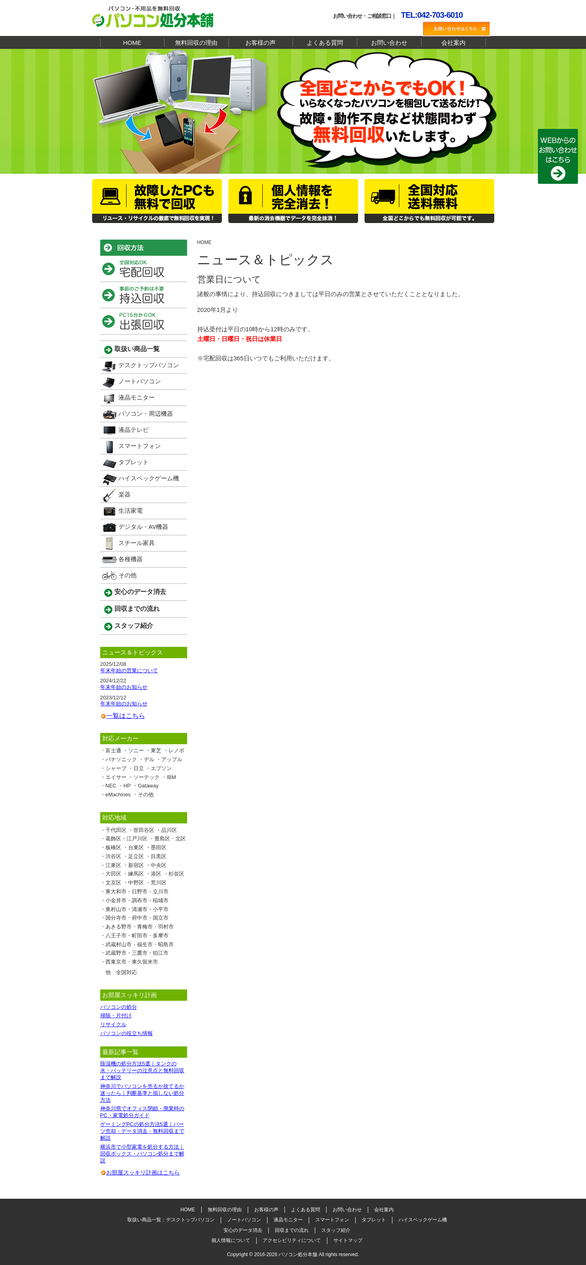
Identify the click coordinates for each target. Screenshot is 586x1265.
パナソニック (121, 759)
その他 (127, 575)
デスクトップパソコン (148, 365)
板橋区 (113, 847)
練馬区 (136, 874)
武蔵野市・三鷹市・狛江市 (137, 953)
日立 (138, 768)
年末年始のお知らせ (124, 687)
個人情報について (230, 1240)
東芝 (156, 750)
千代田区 (115, 830)
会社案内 (453, 42)
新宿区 (136, 865)
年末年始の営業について (129, 670)
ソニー (136, 750)
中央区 (159, 865)
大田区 (113, 874)
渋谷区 (113, 856)
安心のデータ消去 (140, 591)
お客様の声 (260, 42)
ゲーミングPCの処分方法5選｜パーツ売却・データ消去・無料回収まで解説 (142, 1131)
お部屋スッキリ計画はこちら (143, 1172)
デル (149, 759)
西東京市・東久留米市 (131, 962)
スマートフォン (139, 445)
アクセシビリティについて (292, 1240)
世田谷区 (143, 830)
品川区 (169, 830)
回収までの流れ (137, 608)
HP (127, 786)
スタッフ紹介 (133, 625)
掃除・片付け (116, 1015)
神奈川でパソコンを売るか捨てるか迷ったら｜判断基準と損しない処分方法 (142, 1093)
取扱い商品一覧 (137, 348)
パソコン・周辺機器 (145, 413)
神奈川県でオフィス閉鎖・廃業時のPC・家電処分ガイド (142, 1111)
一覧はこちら (125, 715)
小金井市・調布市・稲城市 (137, 900)
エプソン (161, 768)
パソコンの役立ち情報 (126, 1033)
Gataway (148, 786)
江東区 (113, 865)
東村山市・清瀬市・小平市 (137, 909)
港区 (156, 874)
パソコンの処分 (118, 1007)
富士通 (113, 750)
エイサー (115, 777)
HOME (132, 42)
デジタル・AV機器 (143, 526)
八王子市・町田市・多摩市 (137, 935)
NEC (110, 786)
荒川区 (159, 883)
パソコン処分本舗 (297, 1254)
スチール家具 (136, 542)
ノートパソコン (139, 381)
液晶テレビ (133, 429)
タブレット (133, 462)
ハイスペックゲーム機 (148, 478)
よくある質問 (325, 42)
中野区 (136, 883)
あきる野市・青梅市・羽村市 (139, 927)
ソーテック (146, 777)
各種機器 (130, 559)
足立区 (136, 856)
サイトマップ (348, 1240)
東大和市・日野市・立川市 (137, 891)
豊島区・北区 (170, 839)
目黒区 (159, 856)
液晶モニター (136, 397)
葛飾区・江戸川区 (126, 839)
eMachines (118, 794)
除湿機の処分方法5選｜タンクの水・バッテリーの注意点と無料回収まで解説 (142, 1070)
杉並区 (176, 874)
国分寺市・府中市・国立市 (137, 918)
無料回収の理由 (196, 42)
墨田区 (159, 847)
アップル (171, 759)
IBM (171, 777)
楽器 (124, 494)
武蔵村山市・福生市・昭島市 (139, 944)
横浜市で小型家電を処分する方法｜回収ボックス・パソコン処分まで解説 (142, 1154)
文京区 (113, 883)
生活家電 (130, 510)
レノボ (176, 750)
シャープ (115, 768)
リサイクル (113, 1024)
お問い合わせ (389, 42)
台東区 (136, 847)
